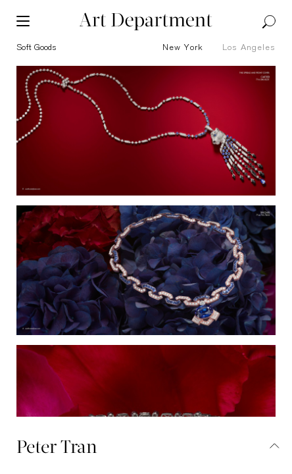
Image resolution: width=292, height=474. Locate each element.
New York (182, 47)
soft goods (36, 47)
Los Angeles (249, 47)
